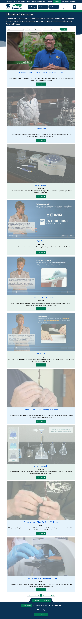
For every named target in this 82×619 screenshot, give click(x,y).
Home (7, 11)
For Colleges (32, 7)
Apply (64, 29)
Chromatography (41, 466)
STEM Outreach (47, 1)
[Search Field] (68, 7)
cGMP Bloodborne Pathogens (41, 297)
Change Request (26, 605)
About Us (36, 600)
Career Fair (17, 1)
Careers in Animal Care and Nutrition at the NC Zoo (41, 72)
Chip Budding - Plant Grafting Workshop (41, 410)
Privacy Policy (41, 610)
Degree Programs (37, 1)
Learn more (41, 84)
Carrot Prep (41, 129)
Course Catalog (25, 1)
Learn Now (57, 1)
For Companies (43, 7)
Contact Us (46, 600)
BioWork (9, 1)
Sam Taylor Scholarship (68, 1)
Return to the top (41, 614)
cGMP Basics (41, 241)
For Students (54, 7)
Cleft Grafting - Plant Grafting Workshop (41, 522)
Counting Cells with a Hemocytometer (41, 578)
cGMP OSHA (41, 353)
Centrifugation (41, 185)
